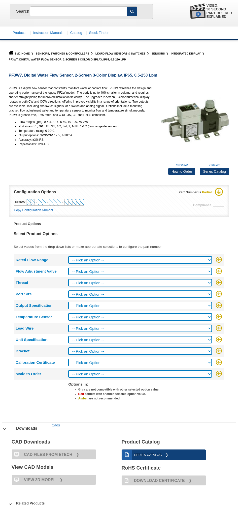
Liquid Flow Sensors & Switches (120, 53)
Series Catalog (214, 171)
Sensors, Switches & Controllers (62, 53)
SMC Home (19, 53)
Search (19, 11)
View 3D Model (34, 480)
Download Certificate (153, 480)
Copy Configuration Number (33, 210)
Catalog (76, 33)
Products (19, 33)
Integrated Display (186, 53)
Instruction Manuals (48, 33)
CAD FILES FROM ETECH (42, 454)
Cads (56, 425)
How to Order (181, 171)
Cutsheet (182, 165)
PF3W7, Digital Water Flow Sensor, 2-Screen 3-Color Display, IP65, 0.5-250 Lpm (67, 59)
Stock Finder (99, 33)
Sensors (158, 53)
